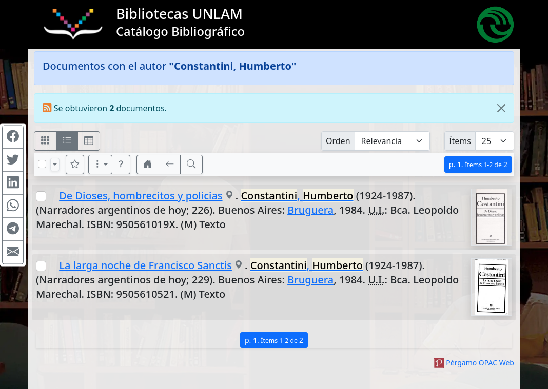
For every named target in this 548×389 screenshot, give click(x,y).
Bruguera (310, 210)
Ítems (460, 141)
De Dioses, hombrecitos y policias (140, 195)
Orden (338, 141)
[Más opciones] (100, 164)
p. (478, 164)
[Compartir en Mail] (13, 252)
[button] (121, 164)
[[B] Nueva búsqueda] (191, 164)
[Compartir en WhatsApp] (13, 206)
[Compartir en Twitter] (13, 160)
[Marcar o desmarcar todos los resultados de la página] (42, 164)
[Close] (501, 108)
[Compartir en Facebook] (13, 137)
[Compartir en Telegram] (13, 229)
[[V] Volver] (170, 164)
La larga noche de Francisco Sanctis (145, 265)
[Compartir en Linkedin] (13, 183)
